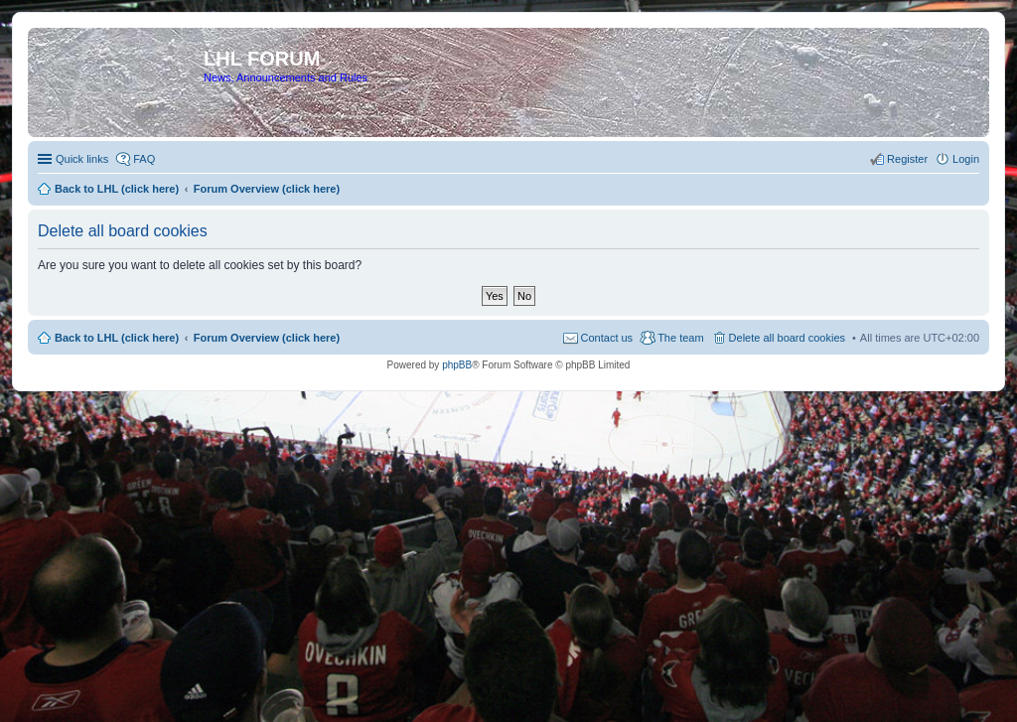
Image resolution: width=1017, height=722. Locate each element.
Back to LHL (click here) (117, 338)
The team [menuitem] (680, 338)
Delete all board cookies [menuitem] (787, 338)
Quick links (82, 159)
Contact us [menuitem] (607, 338)
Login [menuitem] (965, 159)
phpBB (457, 365)
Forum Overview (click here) (267, 338)
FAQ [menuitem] (144, 159)
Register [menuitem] (907, 159)
